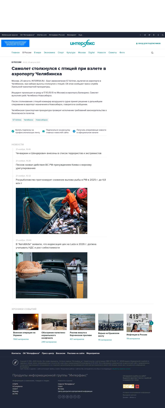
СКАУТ (15, 389)
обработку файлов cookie (121, 369)
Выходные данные (129, 395)
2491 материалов (49, 342)
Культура (71, 52)
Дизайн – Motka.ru (129, 397)
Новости (101, 52)
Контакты (16, 353)
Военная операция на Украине (24, 334)
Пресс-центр (48, 353)
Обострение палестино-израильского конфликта (54, 335)
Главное (16, 52)
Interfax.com (42, 35)
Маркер (15, 391)
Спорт (61, 52)
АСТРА (15, 394)
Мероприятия (92, 353)
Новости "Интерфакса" (66, 384)
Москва (82, 52)
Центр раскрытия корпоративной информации (75, 391)
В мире (37, 52)
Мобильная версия (10, 35)
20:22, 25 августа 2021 (31, 62)
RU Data (61, 389)
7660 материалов (21, 339)
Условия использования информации (136, 393)
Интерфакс (82, 43)
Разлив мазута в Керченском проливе (81, 334)
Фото (122, 52)
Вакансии (60, 353)
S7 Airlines (17, 120)
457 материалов (77, 339)
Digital (92, 52)
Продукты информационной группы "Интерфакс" (50, 375)
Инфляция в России (137, 334)
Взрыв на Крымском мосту (108, 334)
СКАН (60, 386)
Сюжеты (113, 52)
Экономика (49, 52)
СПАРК (15, 384)
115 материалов (105, 340)
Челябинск (28, 120)
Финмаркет (71, 35)
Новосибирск (42, 120)
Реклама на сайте (75, 353)
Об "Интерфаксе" (27, 35)
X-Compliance (17, 386)
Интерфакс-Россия (57, 35)
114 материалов (133, 338)
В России (26, 52)
